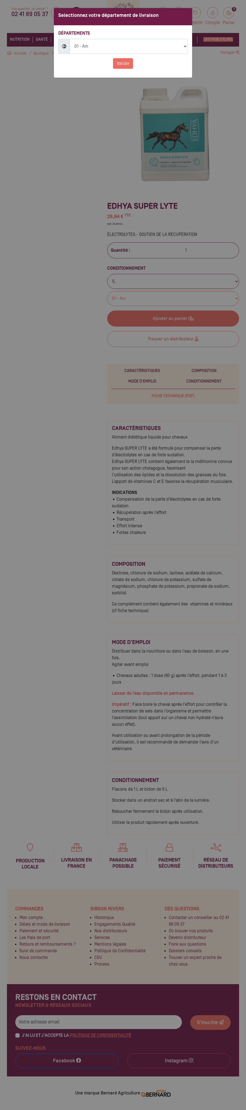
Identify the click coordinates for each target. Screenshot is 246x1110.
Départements (74, 33)
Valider (123, 63)
